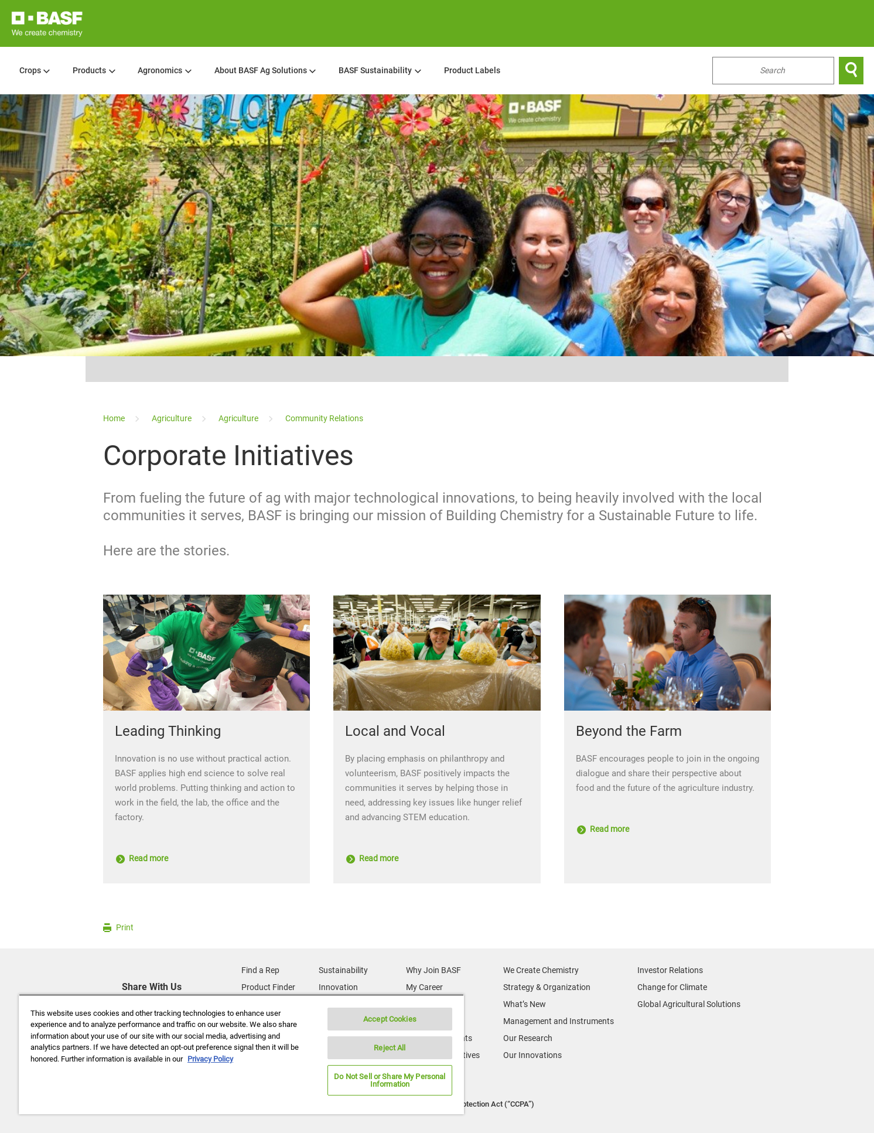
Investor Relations (670, 970)
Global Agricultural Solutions (688, 1004)
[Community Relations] (324, 418)
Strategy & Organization (546, 987)
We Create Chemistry (541, 970)
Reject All (389, 1047)
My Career (424, 987)
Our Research (527, 1038)
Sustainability (343, 970)
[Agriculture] (172, 418)
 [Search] (851, 70)
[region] (241, 1054)
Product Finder (268, 987)
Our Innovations (532, 1055)
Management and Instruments (558, 1021)
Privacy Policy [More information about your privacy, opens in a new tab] (210, 1058)
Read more (142, 858)
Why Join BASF (433, 970)
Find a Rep (260, 970)
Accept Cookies (389, 1019)
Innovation (338, 987)
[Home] (115, 418)
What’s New (524, 1004)
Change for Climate (672, 987)
